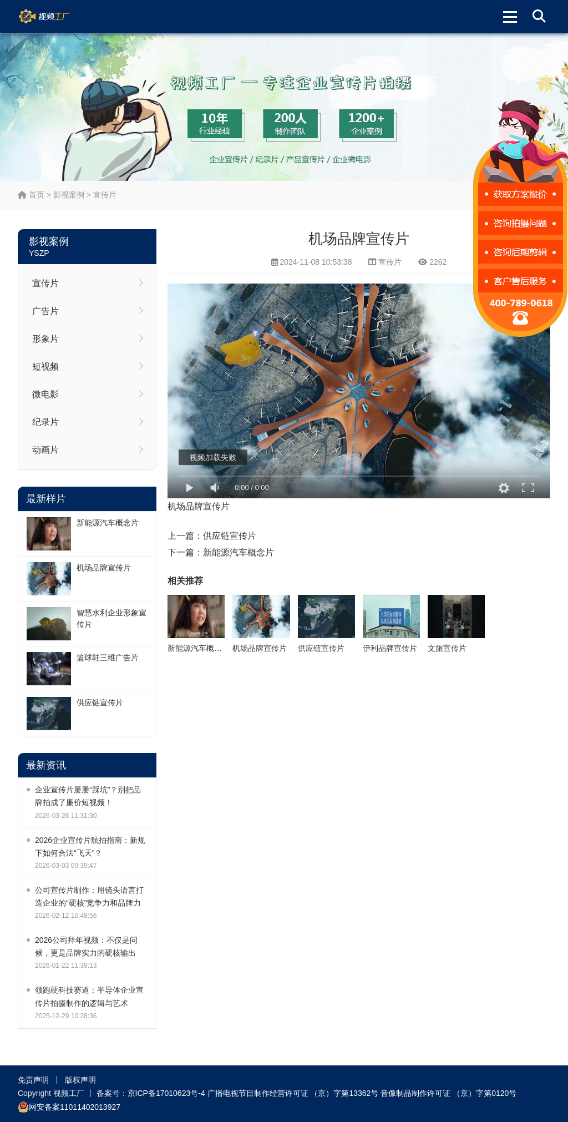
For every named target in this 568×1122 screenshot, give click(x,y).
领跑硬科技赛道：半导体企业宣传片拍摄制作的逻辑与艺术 (89, 996)
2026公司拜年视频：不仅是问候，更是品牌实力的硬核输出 (86, 946)
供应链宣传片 (100, 702)
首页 (31, 194)
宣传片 (104, 194)
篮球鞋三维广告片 (108, 657)
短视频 (45, 366)
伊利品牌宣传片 (390, 648)
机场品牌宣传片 (104, 567)
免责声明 (33, 1079)
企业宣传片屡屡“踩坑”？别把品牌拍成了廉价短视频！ (88, 796)
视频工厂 (57, 16)
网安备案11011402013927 (69, 1107)
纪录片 (45, 422)
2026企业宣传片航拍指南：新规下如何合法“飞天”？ (90, 846)
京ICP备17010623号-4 (166, 1093)
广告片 (45, 311)
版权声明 (80, 1079)
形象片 (45, 338)
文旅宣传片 (447, 648)
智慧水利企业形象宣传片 (111, 618)
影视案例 (68, 194)
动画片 (45, 449)
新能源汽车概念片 (108, 522)
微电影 (45, 394)
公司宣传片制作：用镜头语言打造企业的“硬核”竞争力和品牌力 (89, 896)
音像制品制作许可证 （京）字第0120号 (448, 1093)
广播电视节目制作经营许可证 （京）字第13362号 (293, 1093)
